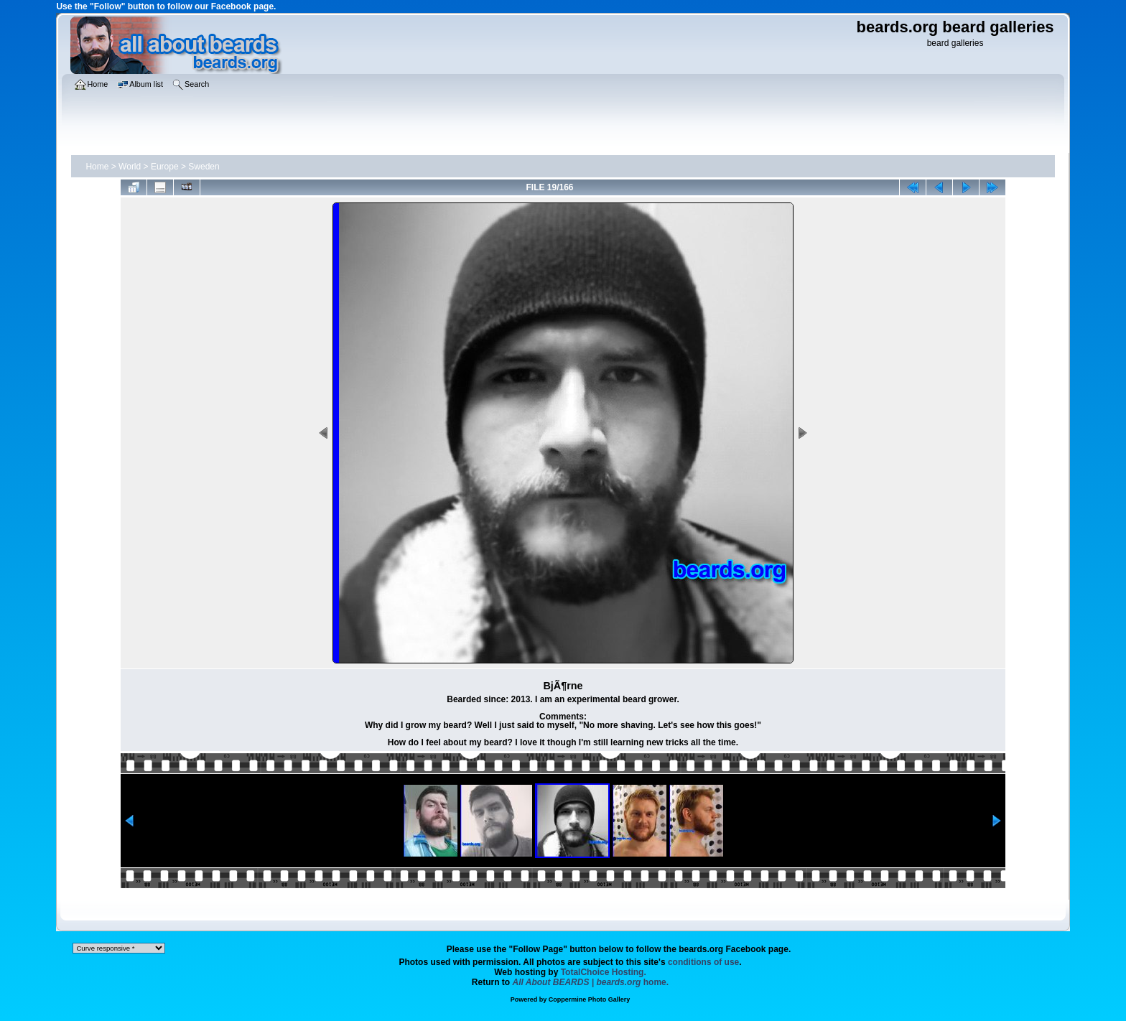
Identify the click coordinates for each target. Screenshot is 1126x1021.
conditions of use (703, 962)
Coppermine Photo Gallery (590, 999)
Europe (165, 167)
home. (591, 982)
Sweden (203, 167)
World (129, 167)
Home (96, 167)
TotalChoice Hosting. (603, 972)
